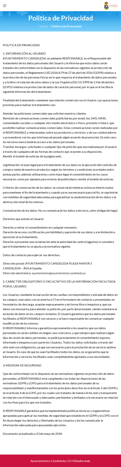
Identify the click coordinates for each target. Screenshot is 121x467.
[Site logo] (111, 5)
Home (43, 26)
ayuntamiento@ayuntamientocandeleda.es (59, 273)
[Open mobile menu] (4, 5)
